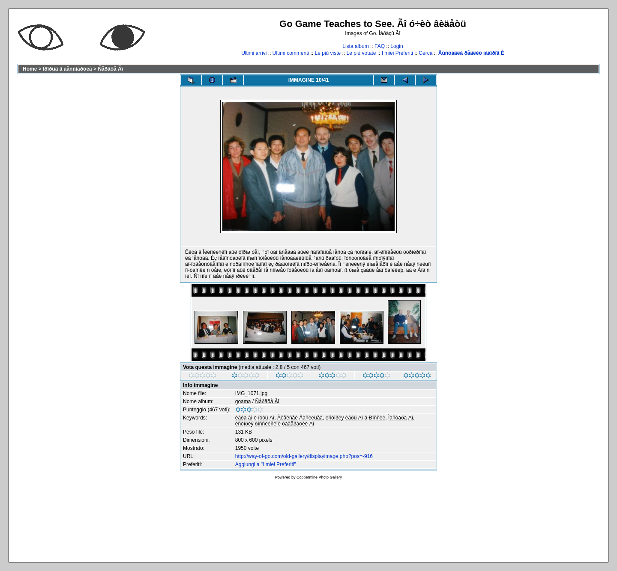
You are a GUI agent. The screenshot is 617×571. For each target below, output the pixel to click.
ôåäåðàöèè (295, 424)
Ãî (360, 418)
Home (30, 69)
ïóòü (263, 418)
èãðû (351, 418)
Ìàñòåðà (397, 418)
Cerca (425, 53)
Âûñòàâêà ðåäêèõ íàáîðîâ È (471, 53)
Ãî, (273, 418)
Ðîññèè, (378, 418)
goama (243, 401)
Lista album (355, 46)
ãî (250, 418)
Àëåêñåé (287, 418)
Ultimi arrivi (254, 53)
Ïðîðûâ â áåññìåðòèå (67, 69)
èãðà (241, 418)
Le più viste (328, 53)
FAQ (379, 46)
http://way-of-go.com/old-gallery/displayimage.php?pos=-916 (304, 456)
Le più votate (361, 53)
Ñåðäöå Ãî (110, 69)
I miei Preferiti (397, 53)
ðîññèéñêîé (268, 424)
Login (396, 46)
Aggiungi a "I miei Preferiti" (265, 464)
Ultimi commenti (291, 53)
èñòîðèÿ (335, 418)
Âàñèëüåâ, (311, 418)
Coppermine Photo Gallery (319, 477)
